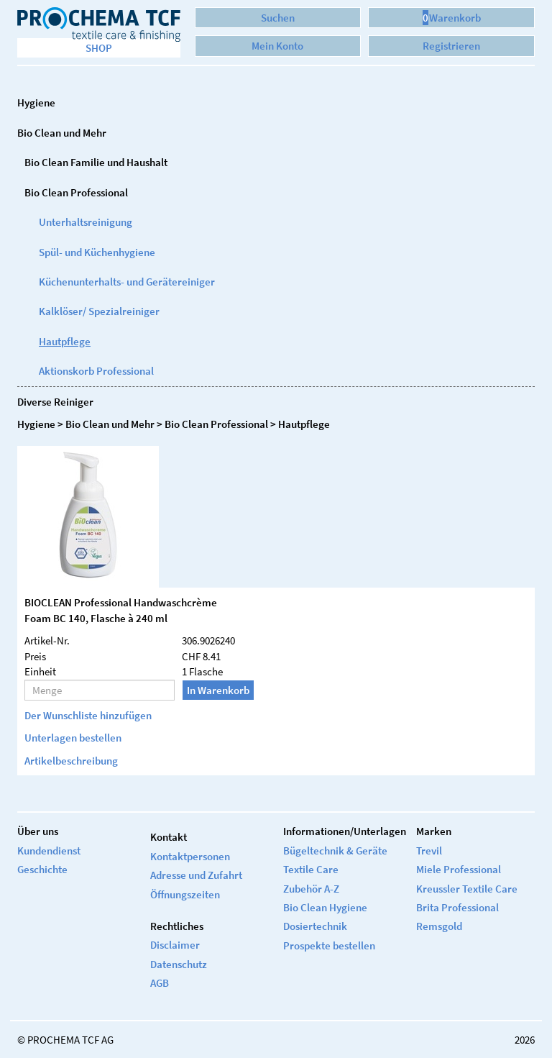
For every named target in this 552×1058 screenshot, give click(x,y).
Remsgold (439, 926)
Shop (99, 48)
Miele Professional (458, 869)
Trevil (429, 850)
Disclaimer (175, 945)
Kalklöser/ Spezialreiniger (99, 311)
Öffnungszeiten (185, 894)
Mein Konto (277, 46)
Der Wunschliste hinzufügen (88, 715)
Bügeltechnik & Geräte (335, 850)
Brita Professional (457, 907)
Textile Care (311, 869)
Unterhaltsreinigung (85, 222)
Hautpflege (65, 341)
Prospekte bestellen (329, 945)
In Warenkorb (218, 690)
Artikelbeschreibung (71, 760)
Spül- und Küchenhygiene (97, 252)
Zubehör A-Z (311, 888)
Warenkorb (452, 17)
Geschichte (42, 869)
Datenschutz (178, 964)
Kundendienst (48, 850)
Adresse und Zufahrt (196, 875)
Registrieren (451, 46)
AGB (159, 983)
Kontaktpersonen (190, 856)
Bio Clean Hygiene (325, 907)
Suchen (278, 17)
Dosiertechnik (315, 926)
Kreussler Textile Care (467, 888)
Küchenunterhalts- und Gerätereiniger (127, 281)
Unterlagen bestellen (72, 737)
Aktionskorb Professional (96, 371)
